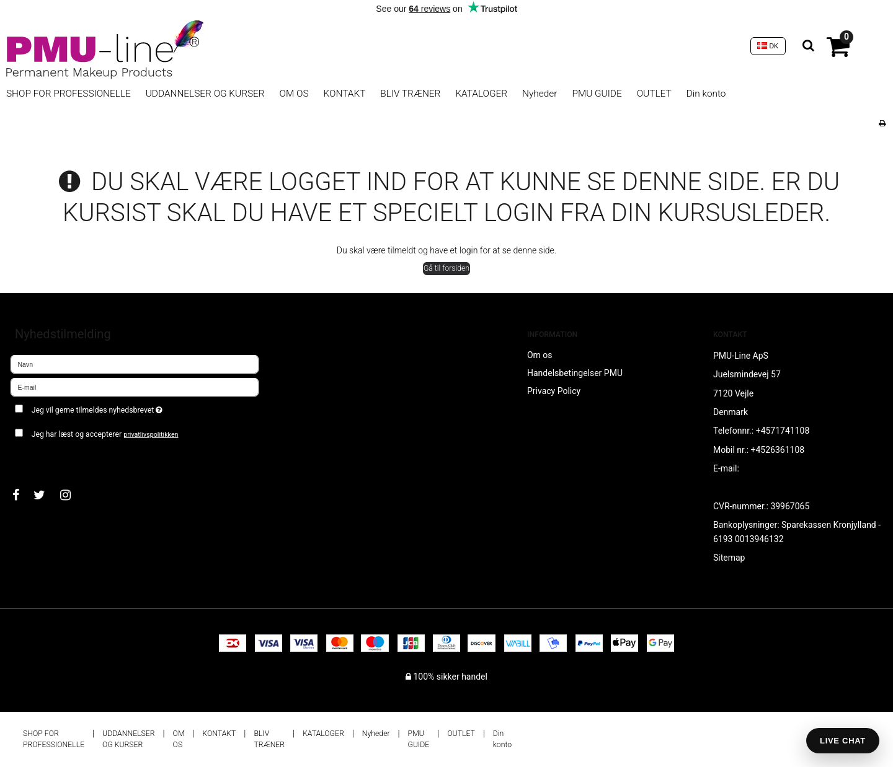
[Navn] (135, 363)
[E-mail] (135, 386)
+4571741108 (783, 431)
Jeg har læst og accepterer (105, 434)
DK (767, 46)
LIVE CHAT (843, 740)
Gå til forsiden (446, 268)
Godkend (41, 459)
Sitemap (729, 558)
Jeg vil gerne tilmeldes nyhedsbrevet (141, 408)
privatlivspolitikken (150, 435)
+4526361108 (778, 450)
